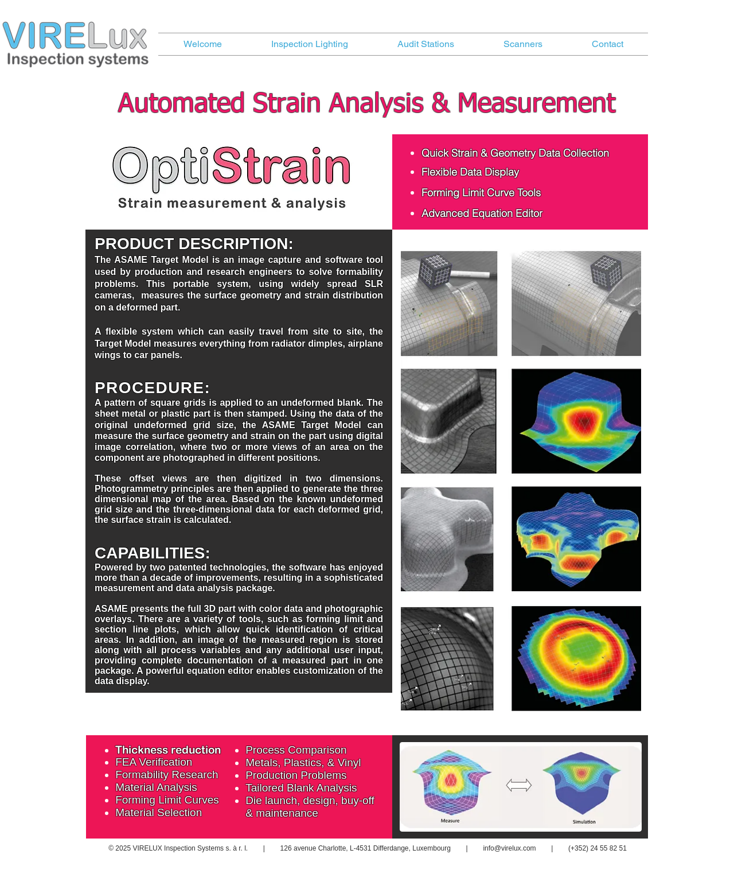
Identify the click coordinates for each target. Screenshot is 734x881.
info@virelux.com (509, 848)
